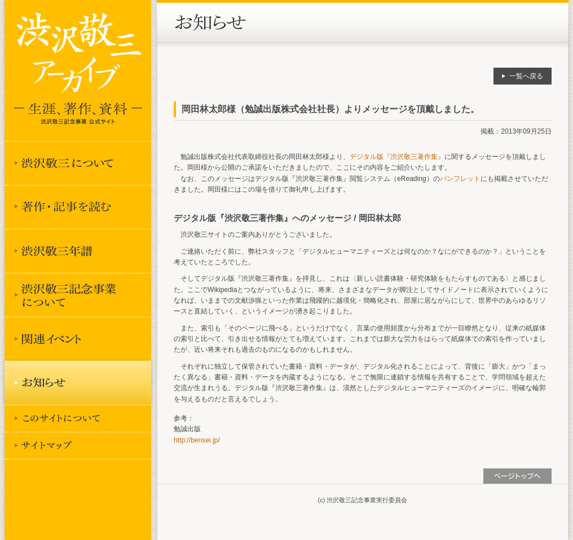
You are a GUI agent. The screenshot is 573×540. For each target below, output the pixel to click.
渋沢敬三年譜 (78, 251)
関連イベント (78, 339)
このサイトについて (78, 418)
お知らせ (78, 383)
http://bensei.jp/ (197, 440)
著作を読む (78, 207)
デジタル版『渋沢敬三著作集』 (397, 157)
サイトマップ (78, 445)
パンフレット (460, 179)
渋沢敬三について (78, 163)
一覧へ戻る (526, 76)
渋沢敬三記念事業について (78, 295)
